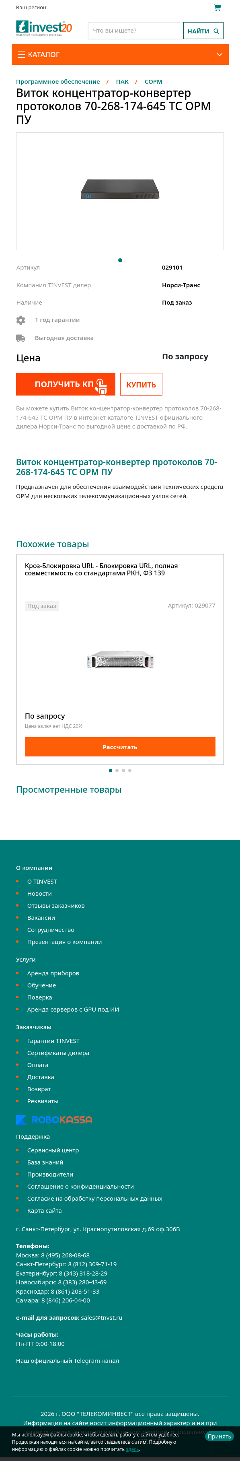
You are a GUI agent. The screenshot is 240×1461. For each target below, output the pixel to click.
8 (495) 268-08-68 (65, 1258)
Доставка (40, 1080)
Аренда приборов (53, 976)
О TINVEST (42, 884)
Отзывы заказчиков (56, 909)
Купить (141, 384)
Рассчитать (120, 750)
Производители (50, 1177)
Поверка (39, 1000)
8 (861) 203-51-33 (75, 1294)
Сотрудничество (50, 933)
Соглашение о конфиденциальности (80, 1189)
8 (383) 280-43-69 (82, 1286)
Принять (219, 1436)
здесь (132, 1449)
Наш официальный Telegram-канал (67, 1364)
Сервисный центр (53, 1153)
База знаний (45, 1165)
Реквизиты (43, 1104)
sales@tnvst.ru (102, 1321)
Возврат (39, 1092)
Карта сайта (44, 1214)
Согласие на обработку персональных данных (94, 1201)
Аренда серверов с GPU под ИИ (73, 1012)
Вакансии (41, 921)
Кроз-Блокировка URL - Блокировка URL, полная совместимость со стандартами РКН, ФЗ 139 (101, 570)
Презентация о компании (64, 945)
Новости (39, 896)
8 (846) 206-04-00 (65, 1304)
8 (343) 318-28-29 (83, 1276)
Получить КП (59, 384)
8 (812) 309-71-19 (92, 1267)
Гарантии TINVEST (53, 1044)
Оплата (38, 1068)
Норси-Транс (181, 285)
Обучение (41, 988)
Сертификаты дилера (58, 1056)
